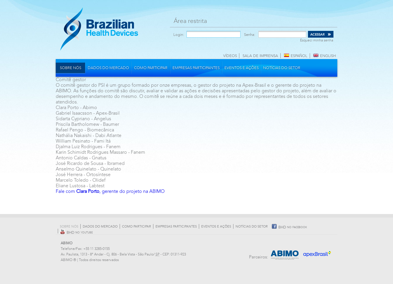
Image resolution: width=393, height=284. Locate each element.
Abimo (285, 251)
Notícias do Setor (281, 68)
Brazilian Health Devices (99, 29)
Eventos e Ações (241, 68)
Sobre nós (70, 68)
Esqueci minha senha (316, 40)
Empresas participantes (196, 68)
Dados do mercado (108, 68)
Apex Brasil (317, 251)
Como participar (150, 68)
